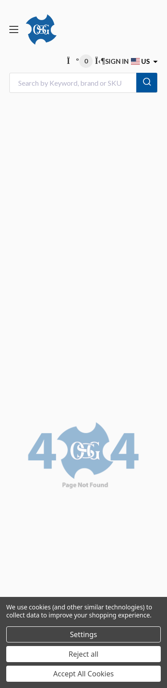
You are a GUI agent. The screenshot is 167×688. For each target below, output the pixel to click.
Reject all (83, 654)
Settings (83, 634)
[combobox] (83, 83)
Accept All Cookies (83, 674)
